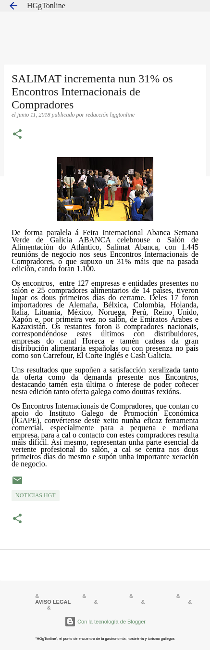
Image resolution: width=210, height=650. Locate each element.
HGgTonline (46, 5)
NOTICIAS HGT (35, 495)
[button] (17, 135)
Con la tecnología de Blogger (105, 621)
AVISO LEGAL (53, 602)
